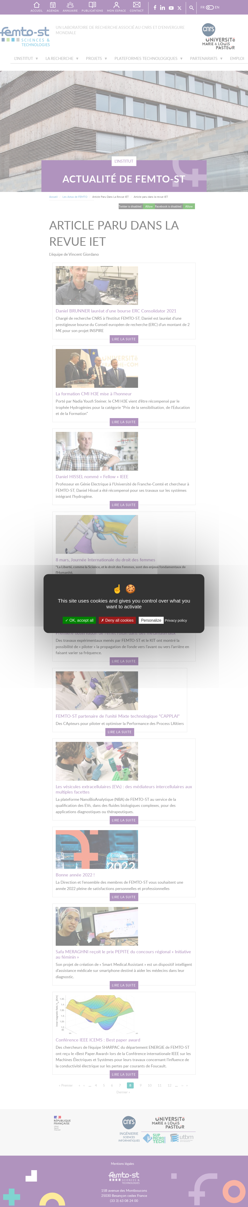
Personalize (151, 620)
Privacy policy (176, 620)
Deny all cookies (117, 620)
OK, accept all (79, 620)
